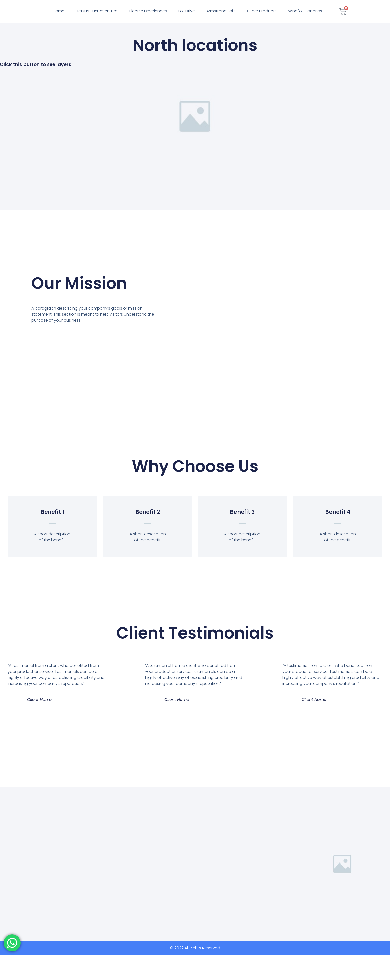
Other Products (262, 11)
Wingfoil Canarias (305, 11)
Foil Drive (186, 11)
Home (58, 11)
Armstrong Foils (221, 11)
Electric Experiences (148, 11)
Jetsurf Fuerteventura (97, 11)
